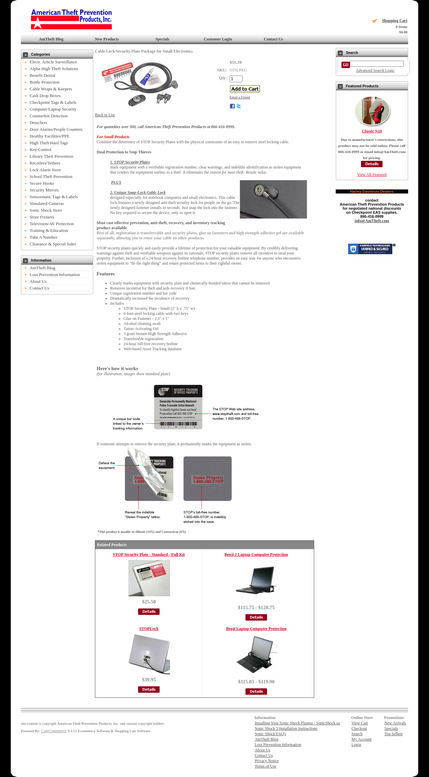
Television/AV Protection (52, 223)
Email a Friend (240, 97)
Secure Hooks (42, 183)
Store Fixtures (42, 216)
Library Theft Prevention (51, 156)
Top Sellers (394, 733)
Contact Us (273, 39)
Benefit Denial (42, 75)
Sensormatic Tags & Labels (54, 196)
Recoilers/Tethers (45, 163)
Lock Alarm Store (45, 169)
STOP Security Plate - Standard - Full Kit (149, 554)
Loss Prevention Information (55, 274)
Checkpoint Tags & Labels (53, 102)
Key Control (41, 149)
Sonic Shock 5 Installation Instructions (286, 728)
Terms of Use (265, 766)
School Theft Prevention (51, 176)
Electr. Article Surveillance (53, 61)
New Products (107, 39)
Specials (162, 39)
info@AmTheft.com (372, 220)
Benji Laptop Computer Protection (256, 628)
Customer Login (218, 39)
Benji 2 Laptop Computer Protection (256, 554)
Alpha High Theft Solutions (54, 68)
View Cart (360, 723)
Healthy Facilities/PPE (49, 136)
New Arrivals (395, 723)
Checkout (359, 728)
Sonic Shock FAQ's (270, 733)
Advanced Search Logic (375, 70)
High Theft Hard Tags (49, 142)
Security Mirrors (44, 189)
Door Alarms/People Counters (56, 129)
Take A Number (43, 237)
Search (357, 733)
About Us (38, 281)
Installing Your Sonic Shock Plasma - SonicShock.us (297, 723)
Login (356, 744)
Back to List (105, 115)
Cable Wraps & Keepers (51, 88)
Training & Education (49, 230)
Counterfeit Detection (49, 115)
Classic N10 (372, 131)
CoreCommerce (54, 730)
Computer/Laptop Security (53, 109)
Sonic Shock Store (46, 210)
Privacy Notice (267, 760)
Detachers (38, 122)
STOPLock (149, 628)
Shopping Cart (394, 20)
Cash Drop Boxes (45, 95)
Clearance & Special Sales (53, 243)
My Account (362, 739)
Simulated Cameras (47, 203)
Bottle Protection (44, 82)
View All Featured (372, 174)
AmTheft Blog (51, 39)
